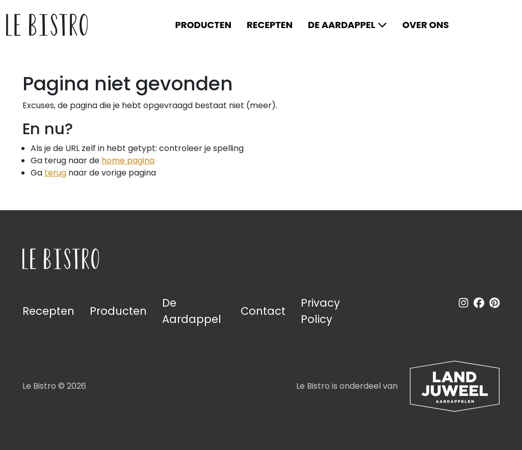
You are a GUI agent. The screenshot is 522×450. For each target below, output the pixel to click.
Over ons (425, 24)
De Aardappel (341, 24)
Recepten (270, 24)
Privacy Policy (320, 311)
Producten (203, 24)
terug (55, 173)
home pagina (127, 160)
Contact (263, 311)
